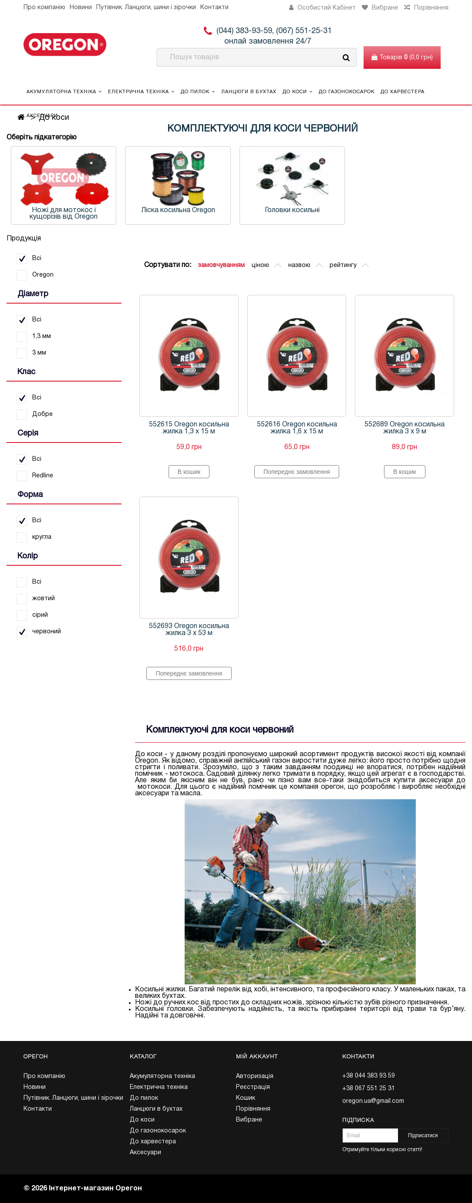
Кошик (245, 1098)
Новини (81, 7)
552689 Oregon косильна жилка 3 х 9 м (404, 428)
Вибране (249, 1120)
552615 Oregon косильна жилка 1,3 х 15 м (189, 428)
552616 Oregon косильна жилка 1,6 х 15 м (297, 428)
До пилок (198, 91)
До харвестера (403, 92)
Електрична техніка (141, 91)
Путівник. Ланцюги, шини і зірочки (146, 7)
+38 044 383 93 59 (368, 1076)
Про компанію (44, 7)
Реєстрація (253, 1087)
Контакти (214, 7)
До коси (298, 91)
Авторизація (254, 1076)
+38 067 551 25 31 (368, 1088)
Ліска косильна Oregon (178, 210)
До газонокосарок (346, 92)
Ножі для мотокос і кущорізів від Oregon (64, 213)
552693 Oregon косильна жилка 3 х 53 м (189, 629)
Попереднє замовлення (296, 471)
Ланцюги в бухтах (248, 92)
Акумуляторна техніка (64, 91)
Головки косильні (292, 210)
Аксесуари (42, 116)
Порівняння (253, 1109)
